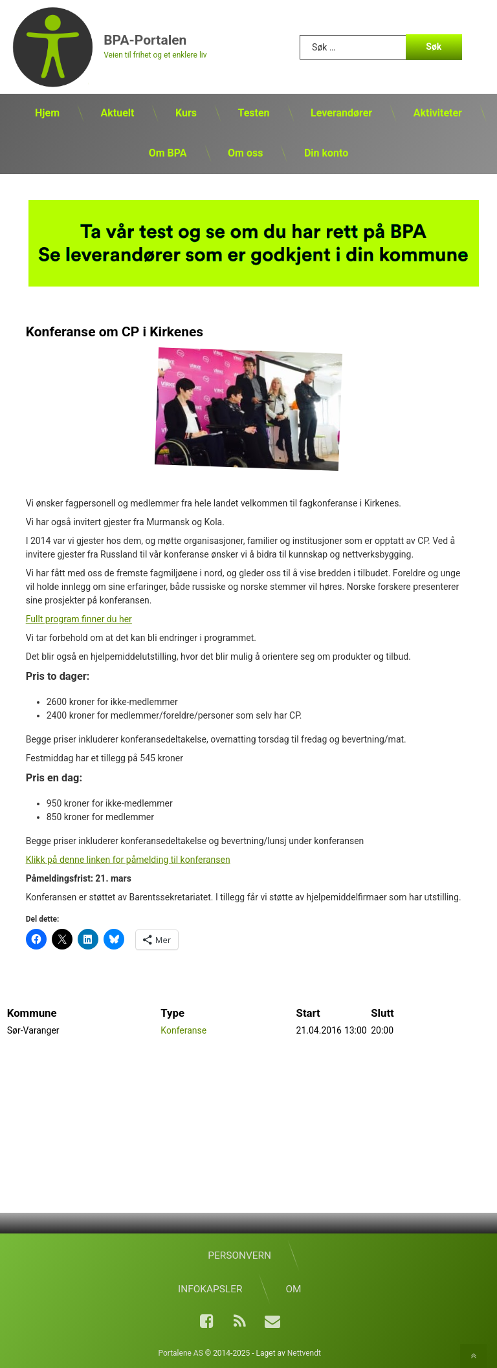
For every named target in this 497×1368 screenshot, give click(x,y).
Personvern (239, 1255)
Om (293, 1289)
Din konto (326, 153)
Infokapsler (210, 1289)
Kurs (186, 113)
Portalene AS (181, 1353)
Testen (253, 113)
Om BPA (168, 153)
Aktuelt (117, 113)
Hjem (47, 113)
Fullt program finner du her (79, 617)
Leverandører (341, 113)
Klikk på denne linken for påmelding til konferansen (128, 857)
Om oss (245, 153)
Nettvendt (304, 1353)
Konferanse (183, 1028)
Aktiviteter (438, 113)
